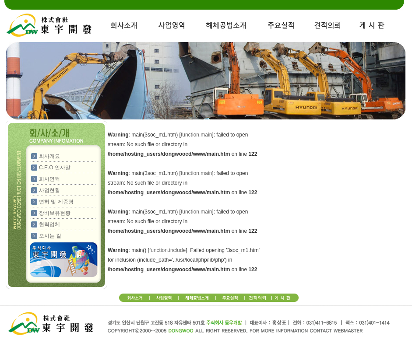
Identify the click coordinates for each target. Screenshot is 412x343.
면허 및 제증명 (56, 202)
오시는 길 (50, 236)
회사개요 (49, 156)
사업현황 (49, 190)
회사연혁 (49, 179)
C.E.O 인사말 (54, 167)
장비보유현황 (54, 213)
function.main (196, 135)
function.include (167, 250)
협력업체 (49, 224)
